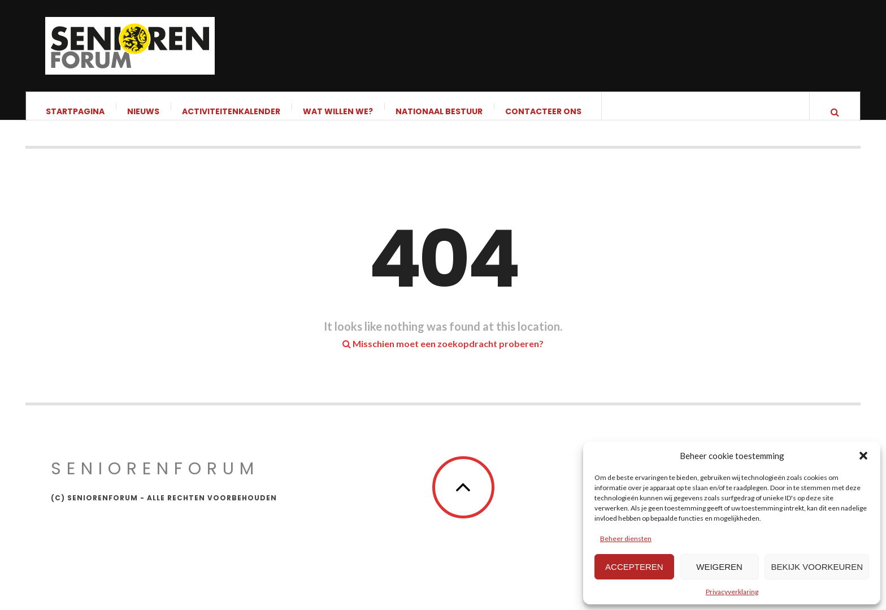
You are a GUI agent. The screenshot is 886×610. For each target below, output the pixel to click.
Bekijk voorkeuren (817, 567)
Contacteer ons (543, 111)
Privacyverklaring (732, 591)
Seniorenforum (155, 479)
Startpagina (75, 111)
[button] (863, 455)
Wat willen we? (338, 111)
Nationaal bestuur (439, 111)
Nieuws (143, 111)
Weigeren (719, 567)
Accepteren (634, 567)
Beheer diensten (626, 538)
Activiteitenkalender (231, 111)
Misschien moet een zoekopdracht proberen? (443, 354)
